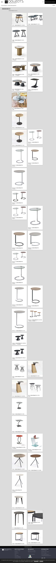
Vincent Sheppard (17, 556)
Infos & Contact (43, 553)
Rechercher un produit (31, 550)
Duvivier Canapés (17, 550)
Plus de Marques (4, 5)
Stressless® (17, 553)
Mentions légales (44, 550)
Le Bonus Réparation (31, 554)
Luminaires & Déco (18, 558)
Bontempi (16, 551)
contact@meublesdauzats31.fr (46, 555)
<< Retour (53, 5)
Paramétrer (36, 561)
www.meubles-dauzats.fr (45, 554)
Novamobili (16, 555)
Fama (15, 554)
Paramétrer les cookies (45, 551)
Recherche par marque (31, 551)
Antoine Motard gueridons (12, 5)
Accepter (41, 561)
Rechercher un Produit (50, 1)
